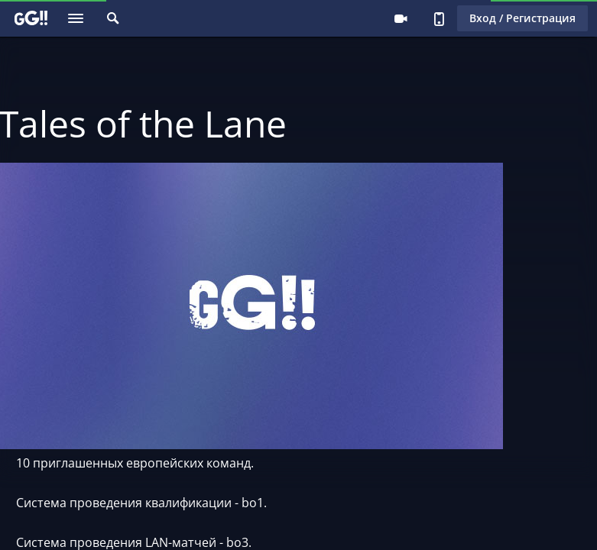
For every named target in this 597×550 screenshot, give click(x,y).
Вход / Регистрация (522, 18)
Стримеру (400, 18)
